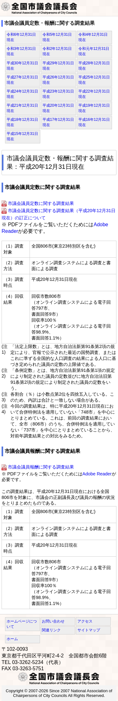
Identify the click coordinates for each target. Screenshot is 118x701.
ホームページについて (22, 624)
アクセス (85, 621)
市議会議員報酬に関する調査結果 (41, 467)
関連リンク (51, 630)
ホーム (12, 639)
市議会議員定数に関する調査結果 (41, 203)
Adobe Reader (97, 473)
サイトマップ (88, 630)
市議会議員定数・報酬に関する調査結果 (49, 23)
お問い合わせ (53, 621)
